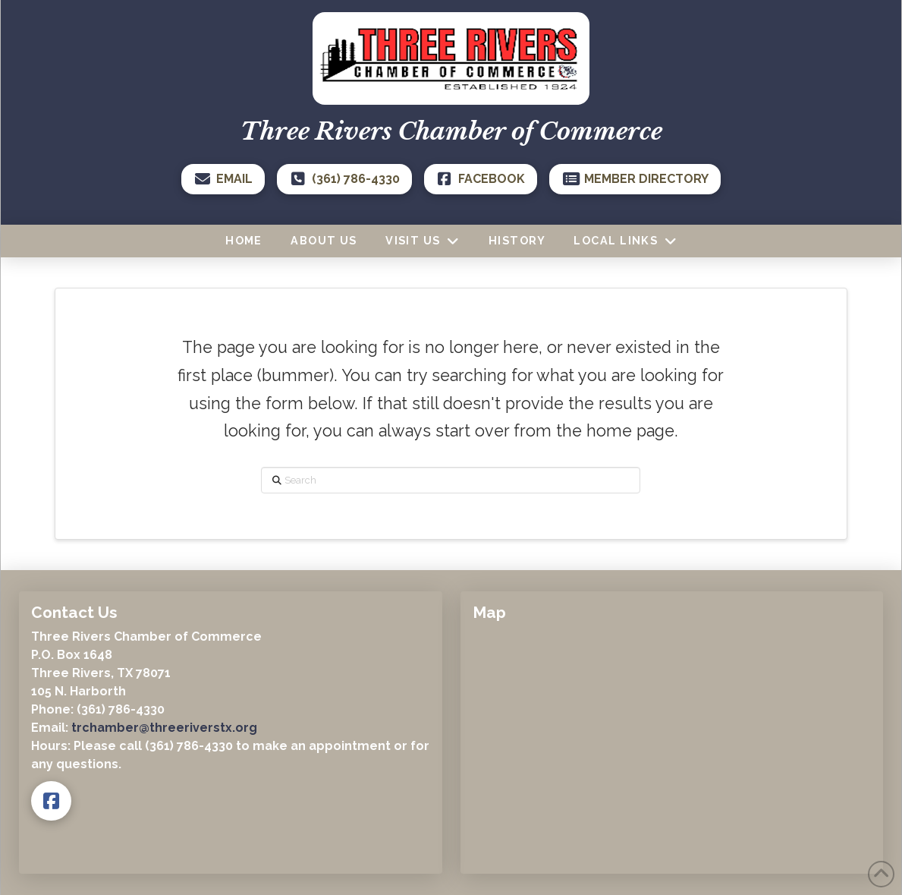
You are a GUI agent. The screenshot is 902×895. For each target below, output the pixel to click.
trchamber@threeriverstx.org (164, 727)
